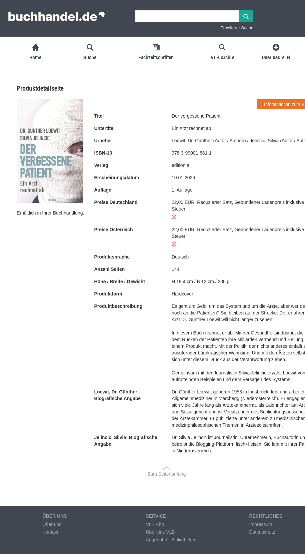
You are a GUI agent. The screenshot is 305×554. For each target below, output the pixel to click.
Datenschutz (262, 532)
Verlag (101, 165)
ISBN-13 (103, 153)
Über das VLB (160, 532)
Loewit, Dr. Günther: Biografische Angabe (117, 395)
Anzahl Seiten (109, 269)
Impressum (260, 524)
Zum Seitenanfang (167, 474)
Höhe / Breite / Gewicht (119, 281)
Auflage (102, 190)
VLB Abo (155, 524)
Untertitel (104, 128)
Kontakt (50, 532)
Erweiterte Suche (236, 27)
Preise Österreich (113, 229)
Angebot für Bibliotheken (171, 539)
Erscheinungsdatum (116, 177)
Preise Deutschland (116, 202)
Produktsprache (112, 257)
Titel (99, 116)
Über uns (51, 524)
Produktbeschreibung (118, 306)
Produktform (108, 293)
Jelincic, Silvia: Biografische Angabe (125, 441)
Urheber (103, 140)
